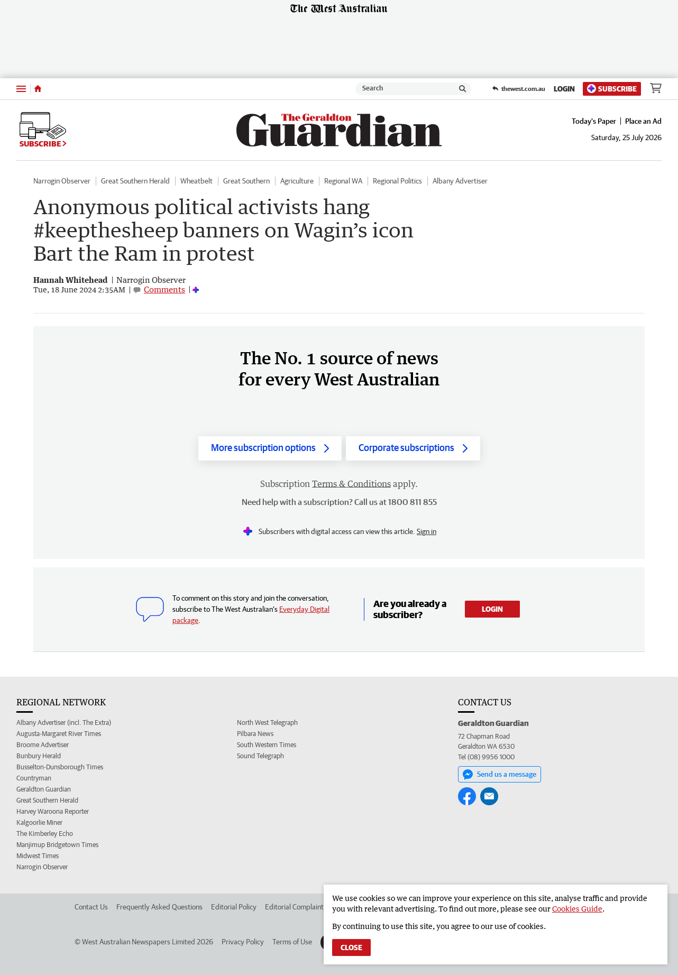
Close (351, 947)
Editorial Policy (233, 907)
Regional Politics (397, 181)
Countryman (33, 778)
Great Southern (246, 181)
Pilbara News (255, 734)
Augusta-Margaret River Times (58, 734)
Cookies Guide (577, 908)
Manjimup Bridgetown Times (57, 845)
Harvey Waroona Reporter (52, 811)
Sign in (426, 531)
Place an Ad (643, 121)
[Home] (37, 88)
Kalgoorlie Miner (39, 822)
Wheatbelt (196, 181)
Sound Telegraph (260, 756)
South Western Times (266, 745)
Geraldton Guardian (43, 789)
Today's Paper (594, 121)
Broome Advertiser (42, 745)
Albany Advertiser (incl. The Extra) (63, 722)
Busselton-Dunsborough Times (59, 767)
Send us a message (499, 774)
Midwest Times (37, 856)
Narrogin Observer (61, 181)
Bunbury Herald (38, 756)
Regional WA (343, 181)
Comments (164, 289)
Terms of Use (292, 941)
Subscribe (612, 88)
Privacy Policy (243, 941)
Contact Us (91, 907)
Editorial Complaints (296, 907)
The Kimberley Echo (44, 834)
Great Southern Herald (135, 181)
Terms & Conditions (351, 484)
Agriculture (297, 181)
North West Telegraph (267, 722)
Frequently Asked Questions (159, 907)
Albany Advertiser (460, 181)
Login (564, 89)
